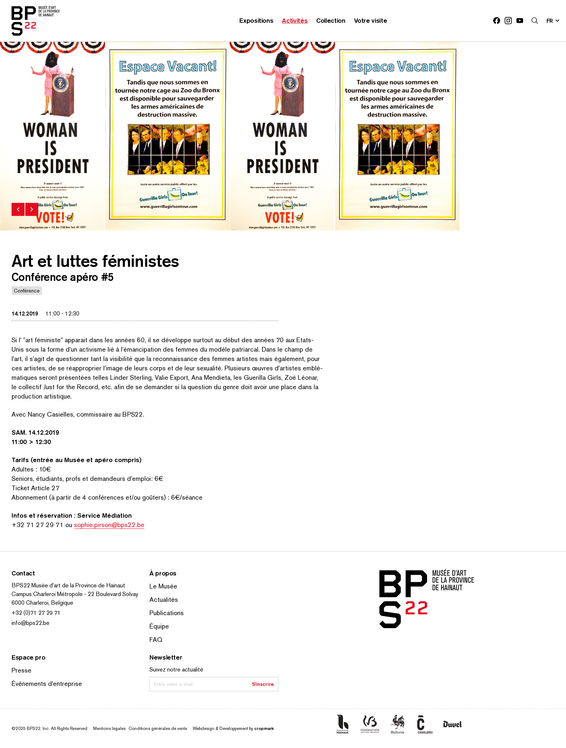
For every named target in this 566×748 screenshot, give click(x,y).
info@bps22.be (30, 623)
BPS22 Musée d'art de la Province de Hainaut (68, 585)
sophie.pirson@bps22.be (109, 525)
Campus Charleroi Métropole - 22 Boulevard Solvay (75, 594)
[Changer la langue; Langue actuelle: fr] (553, 20)
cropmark (264, 728)
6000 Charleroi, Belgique (42, 602)
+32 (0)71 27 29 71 (36, 613)
